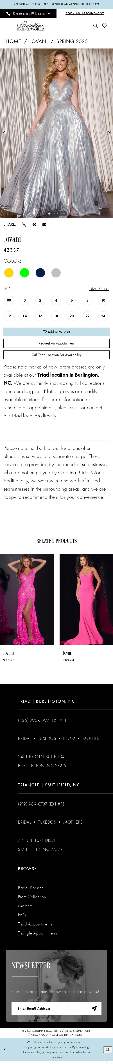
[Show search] (95, 26)
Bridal (24, 740)
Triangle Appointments (37, 935)
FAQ (22, 917)
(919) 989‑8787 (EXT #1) (41, 806)
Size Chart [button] (98, 289)
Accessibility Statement (67, 1038)
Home (13, 41)
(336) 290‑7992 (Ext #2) (42, 722)
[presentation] (27, 601)
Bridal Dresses (30, 889)
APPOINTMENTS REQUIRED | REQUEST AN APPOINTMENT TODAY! (56, 4)
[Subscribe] (93, 1011)
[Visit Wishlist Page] (104, 26)
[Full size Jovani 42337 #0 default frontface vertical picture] (56, 133)
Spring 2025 (72, 41)
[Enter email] (57, 1011)
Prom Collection (32, 899)
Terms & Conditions (78, 1034)
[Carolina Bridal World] (30, 26)
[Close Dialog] (4, 1053)
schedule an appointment (29, 410)
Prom (69, 740)
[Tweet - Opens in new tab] (24, 224)
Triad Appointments (35, 926)
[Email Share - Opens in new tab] (44, 224)
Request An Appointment (56, 344)
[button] (9, 26)
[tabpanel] (56, 133)
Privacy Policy (40, 1038)
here (59, 1060)
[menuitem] (28, 13)
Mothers (92, 740)
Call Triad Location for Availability (57, 356)
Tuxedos (47, 740)
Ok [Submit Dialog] (107, 1053)
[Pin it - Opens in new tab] (34, 224)
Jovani (39, 41)
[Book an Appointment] (84, 13)
